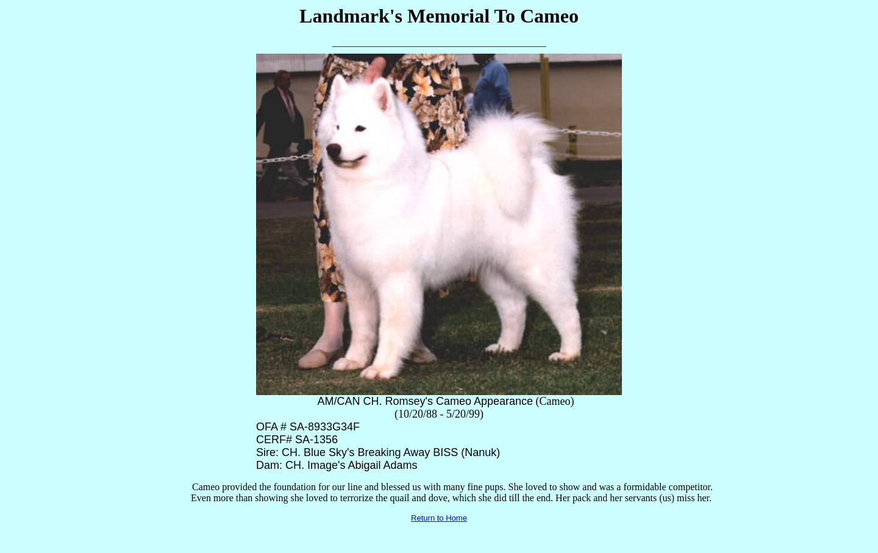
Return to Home (439, 518)
